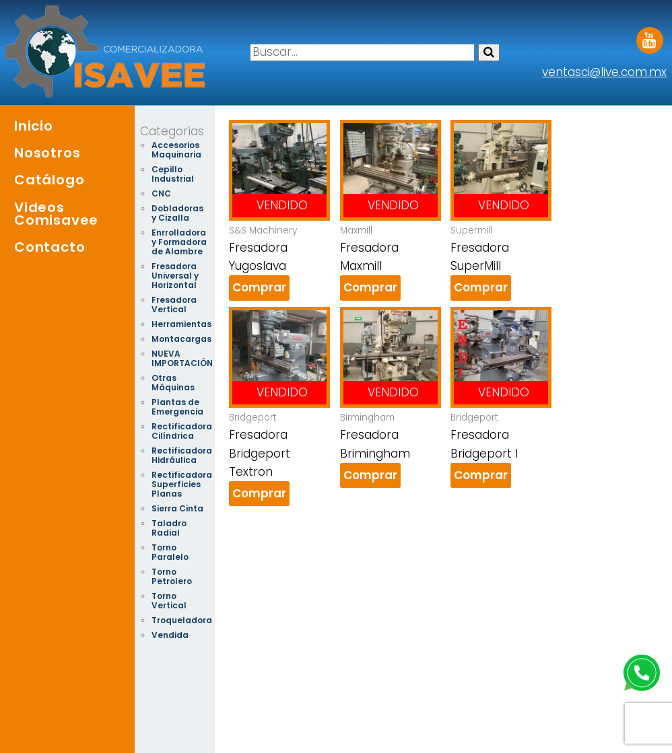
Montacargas (181, 339)
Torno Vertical (169, 600)
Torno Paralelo (170, 552)
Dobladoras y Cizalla (177, 213)
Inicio (33, 125)
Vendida (170, 635)
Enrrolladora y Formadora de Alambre (179, 242)
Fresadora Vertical (174, 304)
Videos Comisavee (56, 213)
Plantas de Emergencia (177, 406)
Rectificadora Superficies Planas (182, 484)
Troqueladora (182, 620)
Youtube (649, 36)
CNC (161, 193)
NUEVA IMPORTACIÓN (182, 358)
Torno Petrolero (172, 576)
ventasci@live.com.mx (604, 72)
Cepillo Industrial (173, 174)
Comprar (259, 287)
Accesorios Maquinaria (176, 149)
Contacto (49, 247)
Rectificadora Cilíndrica (182, 431)
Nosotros (47, 152)
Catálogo (49, 179)
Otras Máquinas (173, 382)
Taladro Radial (169, 527)
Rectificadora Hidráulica (182, 455)
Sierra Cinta (177, 508)
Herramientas (181, 324)
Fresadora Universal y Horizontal (175, 275)
